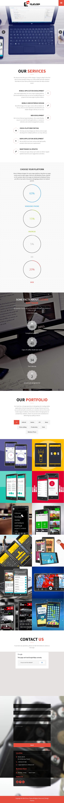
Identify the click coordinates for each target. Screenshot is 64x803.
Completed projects (32, 333)
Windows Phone (32, 432)
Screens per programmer (32, 383)
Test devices (32, 366)
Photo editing (22, 427)
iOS (40, 422)
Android (24, 422)
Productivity (34, 427)
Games (32, 422)
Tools (43, 427)
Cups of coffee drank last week (32, 350)
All (16, 422)
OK (42, 662)
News (46, 422)
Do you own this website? (27, 662)
